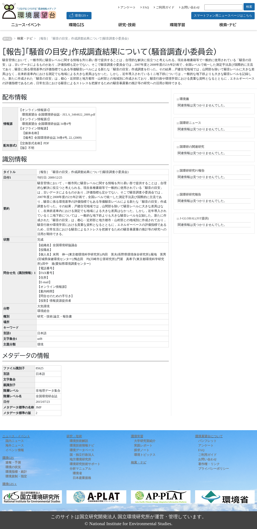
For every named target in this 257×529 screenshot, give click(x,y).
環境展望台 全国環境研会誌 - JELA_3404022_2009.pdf (58, 114)
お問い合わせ (189, 7)
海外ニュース (14, 445)
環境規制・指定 (16, 476)
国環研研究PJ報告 (192, 170)
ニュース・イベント (26, 25)
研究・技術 (127, 25)
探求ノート (141, 450)
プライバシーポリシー (213, 468)
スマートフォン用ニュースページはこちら (223, 15)
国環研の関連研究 (192, 146)
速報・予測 (13, 462)
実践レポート (143, 445)
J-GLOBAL (194, 218)
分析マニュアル (80, 468)
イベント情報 (14, 450)
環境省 (77, 473)
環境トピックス (145, 454)
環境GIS (76, 25)
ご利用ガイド (164, 7)
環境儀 (184, 99)
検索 (249, 6)
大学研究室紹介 (145, 441)
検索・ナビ (227, 25)
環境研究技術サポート (85, 464)
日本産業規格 (82, 477)
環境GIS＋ (79, 15)
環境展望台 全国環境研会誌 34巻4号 (46, 123)
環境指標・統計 (16, 471)
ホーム (7, 38)
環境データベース (82, 450)
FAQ (144, 7)
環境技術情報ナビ (82, 445)
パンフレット (207, 441)
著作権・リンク (209, 464)
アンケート (127, 7)
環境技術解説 (79, 441)
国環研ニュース (190, 122)
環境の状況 (13, 467)
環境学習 (177, 25)
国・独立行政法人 (82, 454)
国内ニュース (14, 441)
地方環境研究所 (80, 459)
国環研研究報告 (190, 194)
